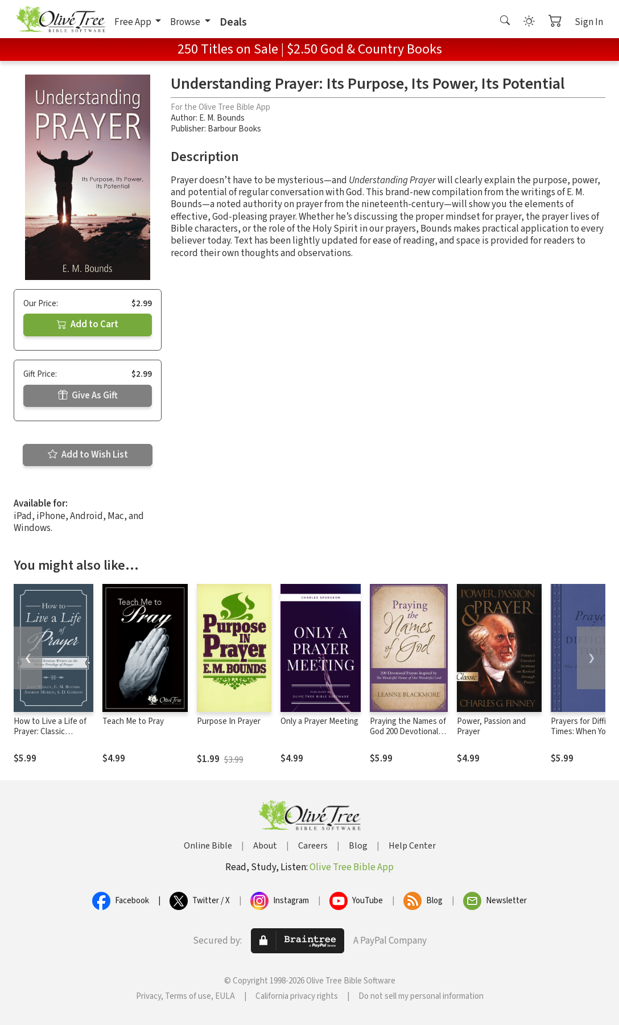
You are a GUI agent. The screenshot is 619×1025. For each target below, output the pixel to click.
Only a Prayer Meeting (319, 721)
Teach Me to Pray (133, 721)
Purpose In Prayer (229, 721)
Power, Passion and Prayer (491, 726)
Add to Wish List (88, 455)
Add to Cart (87, 324)
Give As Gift (88, 395)
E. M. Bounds (222, 118)
